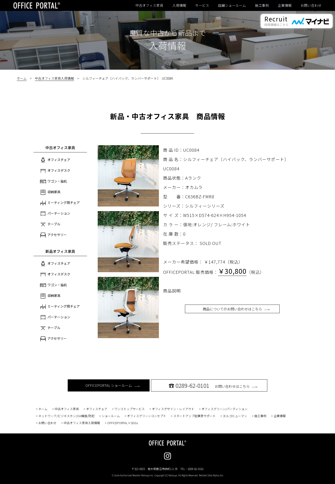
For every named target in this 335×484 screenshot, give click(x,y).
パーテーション (55, 214)
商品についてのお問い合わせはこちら (236, 308)
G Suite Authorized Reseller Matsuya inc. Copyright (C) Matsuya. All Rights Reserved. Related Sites (167, 475)
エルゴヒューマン (235, 416)
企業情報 (285, 5)
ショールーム (111, 416)
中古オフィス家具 (149, 5)
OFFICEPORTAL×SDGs (122, 423)
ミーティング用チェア (60, 203)
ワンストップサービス (129, 409)
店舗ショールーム (232, 5)
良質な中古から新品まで (167, 32)
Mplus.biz (218, 475)
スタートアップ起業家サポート (194, 416)
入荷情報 (179, 5)
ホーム (22, 78)
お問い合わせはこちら (213, 385)
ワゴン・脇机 (53, 181)
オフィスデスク (55, 171)
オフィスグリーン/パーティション (224, 409)
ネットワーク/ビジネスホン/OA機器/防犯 (66, 416)
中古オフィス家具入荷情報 (54, 78)
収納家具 (50, 192)
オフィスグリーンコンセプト (146, 416)
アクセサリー (53, 235)
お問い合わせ (311, 5)
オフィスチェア (55, 160)
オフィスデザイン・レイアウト (173, 409)
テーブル (50, 224)
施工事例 (262, 5)
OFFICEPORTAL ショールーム (112, 385)
